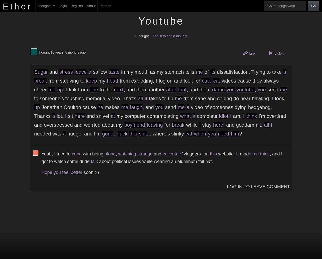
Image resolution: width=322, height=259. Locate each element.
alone (110, 153)
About (91, 6)
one (94, 89)
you (231, 89)
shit (143, 134)
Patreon (105, 6)
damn (218, 89)
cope (77, 153)
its (212, 72)
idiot (223, 116)
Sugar (41, 72)
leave (81, 72)
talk (94, 161)
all (140, 98)
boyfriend (134, 125)
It (237, 153)
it (146, 98)
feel (66, 172)
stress (66, 72)
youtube (245, 89)
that (182, 89)
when (200, 134)
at (113, 116)
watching (127, 153)
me (199, 72)
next (118, 89)
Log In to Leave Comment (258, 186)
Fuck (122, 134)
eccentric (172, 153)
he (100, 107)
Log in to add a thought (170, 36)
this (133, 134)
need (223, 134)
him (235, 134)
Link (250, 53)
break (40, 81)
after (171, 89)
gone (107, 134)
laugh (136, 107)
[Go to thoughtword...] (285, 6)
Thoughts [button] (44, 6)
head (112, 81)
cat (216, 81)
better (76, 172)
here (80, 116)
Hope (46, 172)
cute (206, 81)
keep (91, 81)
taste (114, 72)
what (185, 116)
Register (77, 6)
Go (313, 6)
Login (63, 6)
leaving (155, 125)
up (60, 89)
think (251, 116)
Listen (276, 53)
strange (144, 153)
